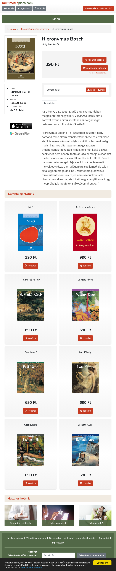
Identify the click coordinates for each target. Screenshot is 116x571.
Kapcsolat (103, 538)
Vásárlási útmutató (36, 538)
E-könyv (11, 29)
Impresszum (58, 542)
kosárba (30, 265)
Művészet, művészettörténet (35, 29)
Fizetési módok (15, 538)
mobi (101, 89)
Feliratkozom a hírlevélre (91, 555)
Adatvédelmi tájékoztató (82, 538)
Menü (58, 19)
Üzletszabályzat (57, 538)
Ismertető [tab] (49, 103)
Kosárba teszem (94, 60)
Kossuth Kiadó (18, 103)
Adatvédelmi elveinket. (49, 567)
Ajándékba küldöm (94, 68)
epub (91, 89)
